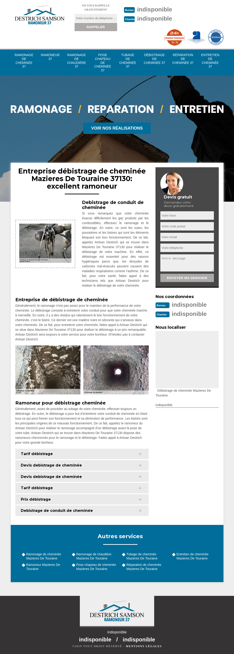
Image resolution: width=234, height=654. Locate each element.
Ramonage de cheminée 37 (24, 60)
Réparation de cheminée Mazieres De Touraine (143, 567)
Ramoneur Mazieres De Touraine (43, 567)
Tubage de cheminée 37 (127, 60)
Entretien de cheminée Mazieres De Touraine (193, 556)
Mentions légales (144, 646)
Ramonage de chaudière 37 (76, 60)
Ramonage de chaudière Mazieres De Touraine (93, 556)
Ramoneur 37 (50, 57)
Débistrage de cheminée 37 (154, 59)
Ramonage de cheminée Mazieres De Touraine (43, 556)
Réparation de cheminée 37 (183, 59)
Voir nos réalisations (117, 128)
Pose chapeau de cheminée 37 (102, 62)
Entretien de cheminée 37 (210, 60)
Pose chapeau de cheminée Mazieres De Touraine (96, 567)
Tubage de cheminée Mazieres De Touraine (142, 556)
